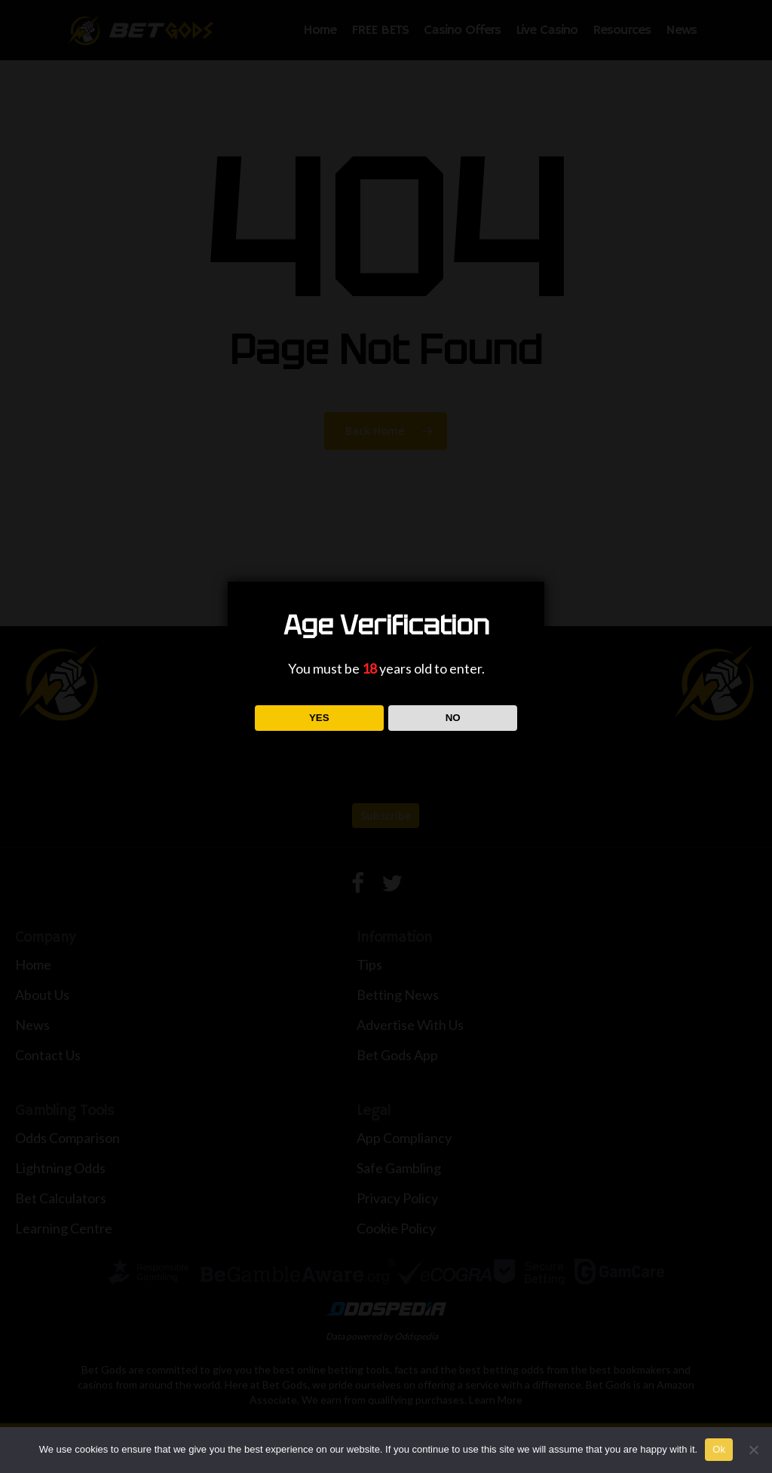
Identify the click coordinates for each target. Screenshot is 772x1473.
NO (453, 717)
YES (319, 717)
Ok (718, 1449)
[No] (753, 1449)
